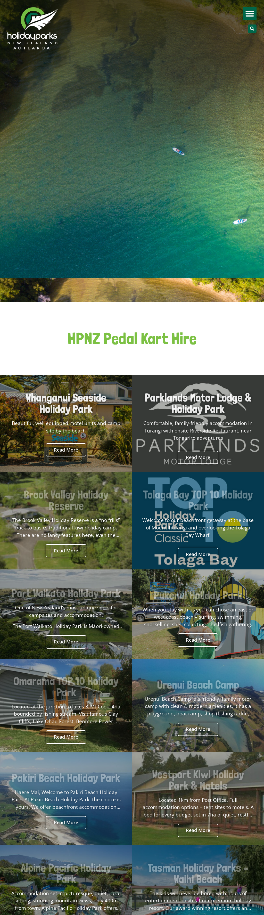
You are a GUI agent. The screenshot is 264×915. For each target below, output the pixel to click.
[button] (250, 13)
